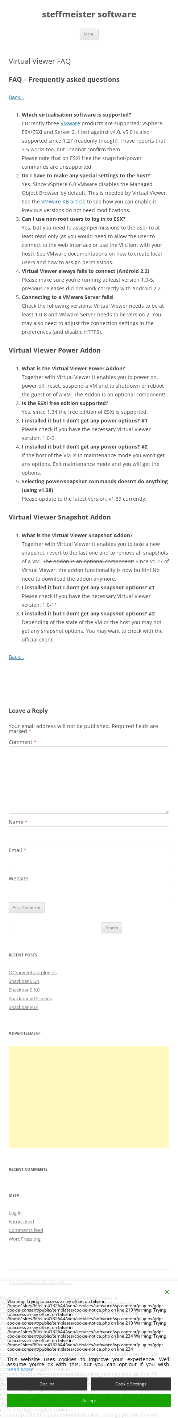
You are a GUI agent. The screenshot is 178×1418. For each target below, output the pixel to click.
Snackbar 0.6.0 (24, 989)
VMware (70, 123)
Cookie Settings (130, 1384)
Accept (89, 1400)
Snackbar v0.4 (23, 1007)
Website (18, 878)
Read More (20, 1369)
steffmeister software (89, 14)
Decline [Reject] (47, 1384)
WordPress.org (25, 1239)
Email (17, 850)
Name (18, 822)
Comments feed (26, 1230)
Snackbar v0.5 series (30, 998)
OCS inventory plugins (33, 972)
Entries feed (21, 1221)
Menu (89, 34)
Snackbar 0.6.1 (24, 981)
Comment (23, 742)
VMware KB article (63, 201)
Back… (16, 97)
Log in (15, 1212)
